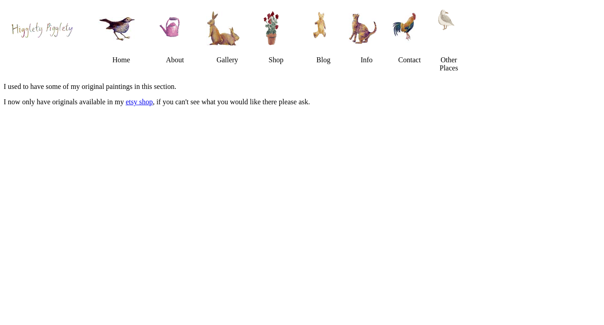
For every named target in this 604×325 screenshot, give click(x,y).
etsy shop (139, 102)
